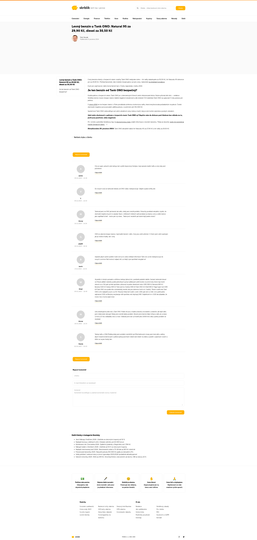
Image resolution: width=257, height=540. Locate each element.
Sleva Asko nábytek (105, 512)
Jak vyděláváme (141, 509)
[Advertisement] (128, 57)
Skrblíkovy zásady (163, 506)
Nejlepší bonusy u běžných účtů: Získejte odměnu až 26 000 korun (100, 442)
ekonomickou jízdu (123, 122)
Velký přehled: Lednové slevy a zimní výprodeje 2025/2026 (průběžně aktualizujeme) (106, 454)
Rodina (125, 18)
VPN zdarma (121, 509)
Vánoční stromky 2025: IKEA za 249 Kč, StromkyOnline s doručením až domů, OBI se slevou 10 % (111, 457)
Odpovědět (98, 172)
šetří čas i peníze (97, 8)
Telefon (107, 18)
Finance (97, 18)
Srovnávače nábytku (124, 512)
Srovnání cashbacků (87, 506)
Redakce (139, 506)
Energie (86, 18)
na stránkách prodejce (157, 82)
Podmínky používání (143, 515)
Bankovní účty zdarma (106, 506)
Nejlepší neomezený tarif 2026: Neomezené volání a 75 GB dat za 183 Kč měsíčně (105, 449)
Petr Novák (84, 37)
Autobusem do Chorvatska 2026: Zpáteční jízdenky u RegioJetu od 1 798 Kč (103, 444)
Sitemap (138, 517)
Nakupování (137, 18)
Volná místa (140, 512)
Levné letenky (85, 515)
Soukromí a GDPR (163, 515)
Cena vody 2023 (85, 509)
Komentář (77, 390)
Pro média (160, 509)
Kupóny (149, 18)
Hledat (180, 8)
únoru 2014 (93, 104)
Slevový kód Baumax (124, 506)
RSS (158, 512)
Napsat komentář (81, 154)
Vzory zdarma (162, 18)
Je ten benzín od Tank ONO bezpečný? (69, 90)
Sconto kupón (85, 512)
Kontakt (159, 517)
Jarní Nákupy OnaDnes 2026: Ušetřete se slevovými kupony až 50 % (100, 439)
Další (183, 18)
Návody (174, 18)
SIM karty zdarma (104, 509)
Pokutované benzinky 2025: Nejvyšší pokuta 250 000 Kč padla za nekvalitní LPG (104, 452)
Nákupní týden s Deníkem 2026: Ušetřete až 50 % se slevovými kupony (101, 447)
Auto (116, 18)
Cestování (75, 18)
